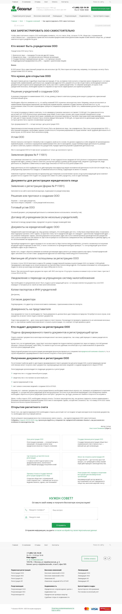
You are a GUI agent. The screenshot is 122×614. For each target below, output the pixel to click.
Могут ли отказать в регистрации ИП (91, 457)
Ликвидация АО (83, 579)
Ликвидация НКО (84, 576)
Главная (15, 2)
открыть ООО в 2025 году (28, 420)
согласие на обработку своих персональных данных (75, 530)
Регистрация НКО (17, 576)
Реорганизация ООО (18, 589)
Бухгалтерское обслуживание (88, 589)
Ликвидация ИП (83, 581)
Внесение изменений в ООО (54, 573)
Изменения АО (50, 579)
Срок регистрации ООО (35, 439)
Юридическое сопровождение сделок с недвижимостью (59, 590)
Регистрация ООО (17, 573)
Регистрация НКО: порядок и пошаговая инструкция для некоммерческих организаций (92, 475)
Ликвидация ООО (84, 573)
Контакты (64, 2)
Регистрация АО (17, 579)
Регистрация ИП (17, 581)
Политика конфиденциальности (63, 608)
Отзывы (37, 2)
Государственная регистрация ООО (90, 439)
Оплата (54, 2)
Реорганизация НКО (18, 592)
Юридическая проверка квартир (56, 595)
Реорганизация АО (17, 595)
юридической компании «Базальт (93, 352)
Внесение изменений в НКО (54, 576)
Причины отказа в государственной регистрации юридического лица (39, 475)
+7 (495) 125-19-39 (77, 7)
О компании (26, 2)
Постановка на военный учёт (88, 592)
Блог (46, 2)
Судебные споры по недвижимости (57, 597)
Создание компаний (101, 26)
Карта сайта (56, 610)
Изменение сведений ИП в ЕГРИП (56, 581)
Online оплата (89, 559)
